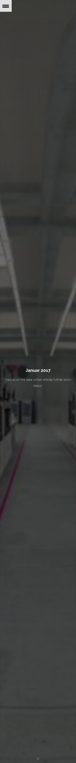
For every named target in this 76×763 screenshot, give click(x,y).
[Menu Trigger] (6, 6)
